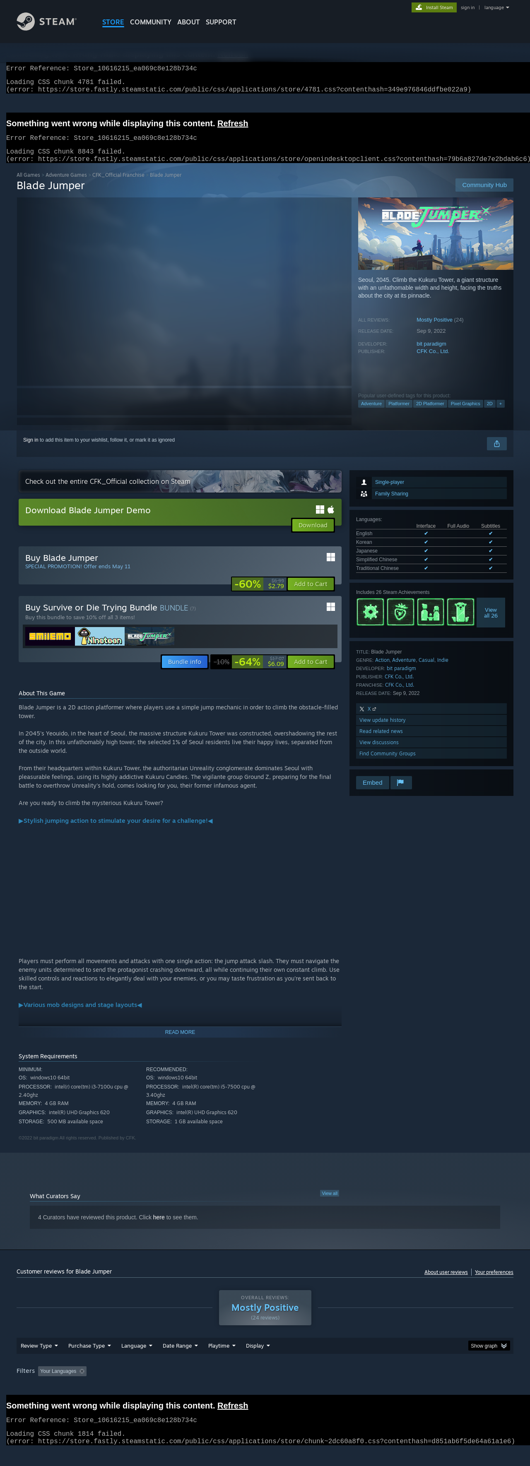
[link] (259, 594)
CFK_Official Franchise (118, 185)
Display (255, 1361)
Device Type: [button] (441, 1387)
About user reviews (446, 1282)
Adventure (371, 413)
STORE (113, 22)
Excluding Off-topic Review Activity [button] (142, 1387)
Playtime (218, 1361)
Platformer (399, 413)
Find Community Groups (387, 763)
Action (382, 670)
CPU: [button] (377, 1387)
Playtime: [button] (206, 1387)
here (159, 1227)
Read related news (381, 741)
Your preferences (494, 1282)
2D (490, 413)
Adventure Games (66, 185)
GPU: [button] (405, 1387)
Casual (426, 670)
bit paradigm (431, 354)
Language (133, 1361)
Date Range (177, 1361)
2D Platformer (430, 413)
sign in (468, 7)
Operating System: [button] (334, 1387)
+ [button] (500, 413)
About (188, 22)
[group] (265, 1387)
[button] (310, 594)
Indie (442, 670)
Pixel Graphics (465, 413)
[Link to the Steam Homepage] (53, 28)
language (494, 7)
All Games (28, 185)
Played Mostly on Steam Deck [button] (265, 1387)
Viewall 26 (491, 622)
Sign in (31, 450)
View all (329, 1203)
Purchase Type (86, 1361)
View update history (382, 730)
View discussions (379, 752)
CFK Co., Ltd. (433, 361)
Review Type (36, 1361)
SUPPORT (221, 22)
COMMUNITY (150, 22)
